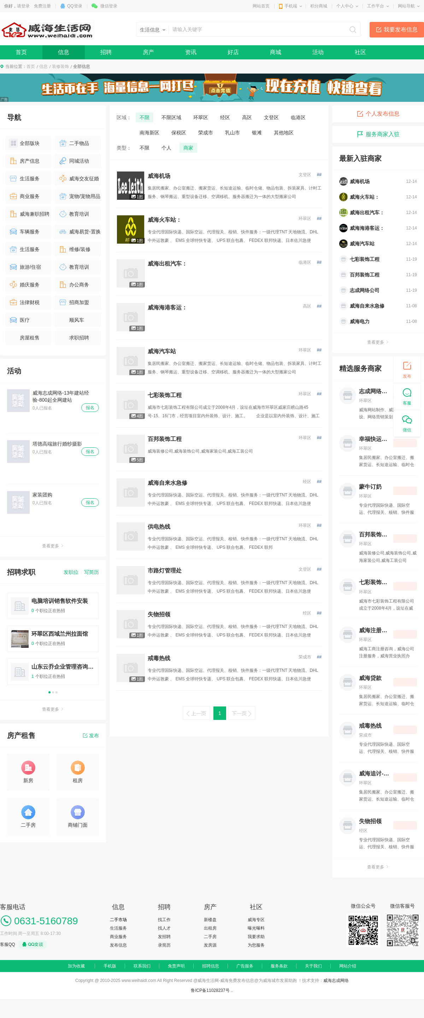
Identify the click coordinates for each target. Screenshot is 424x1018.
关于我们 (313, 966)
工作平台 (375, 6)
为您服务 (256, 945)
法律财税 (24, 302)
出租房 (210, 928)
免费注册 (42, 6)
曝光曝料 (256, 928)
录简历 (164, 945)
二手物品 (73, 143)
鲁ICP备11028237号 (210, 990)
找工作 (164, 919)
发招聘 (164, 936)
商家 (188, 148)
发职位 (71, 572)
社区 (360, 52)
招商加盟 (73, 302)
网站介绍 (347, 966)
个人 (166, 148)
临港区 (298, 117)
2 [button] (53, 692)
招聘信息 (210, 966)
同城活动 (73, 160)
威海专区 (256, 919)
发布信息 (118, 945)
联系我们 (142, 966)
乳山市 (232, 132)
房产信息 (24, 160)
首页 (21, 52)
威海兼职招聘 (29, 214)
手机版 (110, 966)
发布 (91, 735)
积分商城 (318, 6)
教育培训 (73, 214)
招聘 (106, 52)
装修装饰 (60, 66)
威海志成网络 (336, 980)
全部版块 (24, 143)
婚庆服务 (24, 284)
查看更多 (53, 545)
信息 (63, 52)
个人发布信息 (378, 113)
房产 (148, 52)
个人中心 (344, 6)
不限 (144, 117)
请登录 (23, 6)
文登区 (271, 117)
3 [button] (56, 692)
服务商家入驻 (378, 134)
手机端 (290, 6)
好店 (233, 52)
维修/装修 (74, 249)
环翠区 (200, 117)
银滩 (257, 132)
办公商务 (73, 284)
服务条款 (279, 966)
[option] (53, 642)
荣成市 (205, 132)
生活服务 (24, 178)
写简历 (91, 572)
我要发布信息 (401, 30)
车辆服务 (24, 231)
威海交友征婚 (78, 178)
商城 (275, 52)
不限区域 (171, 117)
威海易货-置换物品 (79, 233)
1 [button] (49, 692)
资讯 (190, 52)
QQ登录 (74, 6)
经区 (225, 117)
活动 (318, 52)
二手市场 (118, 919)
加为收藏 (76, 966)
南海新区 (149, 132)
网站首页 (261, 6)
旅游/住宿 (25, 267)
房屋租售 (24, 337)
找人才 (164, 928)
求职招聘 (73, 337)
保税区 (178, 132)
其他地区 (284, 132)
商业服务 (24, 196)
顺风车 (71, 320)
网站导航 (406, 6)
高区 (247, 117)
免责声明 (176, 966)
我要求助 (256, 936)
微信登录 (108, 6)
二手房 (210, 936)
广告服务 (244, 966)
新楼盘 (210, 919)
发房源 (210, 945)
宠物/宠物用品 (79, 196)
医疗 (19, 320)
